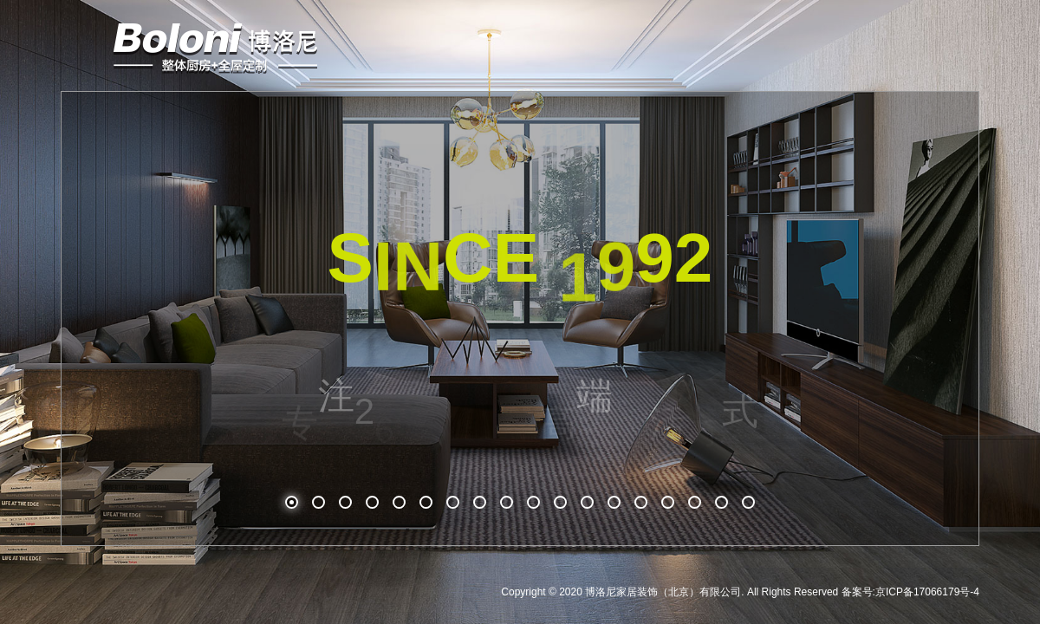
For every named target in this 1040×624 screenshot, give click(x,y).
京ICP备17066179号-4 (927, 592)
